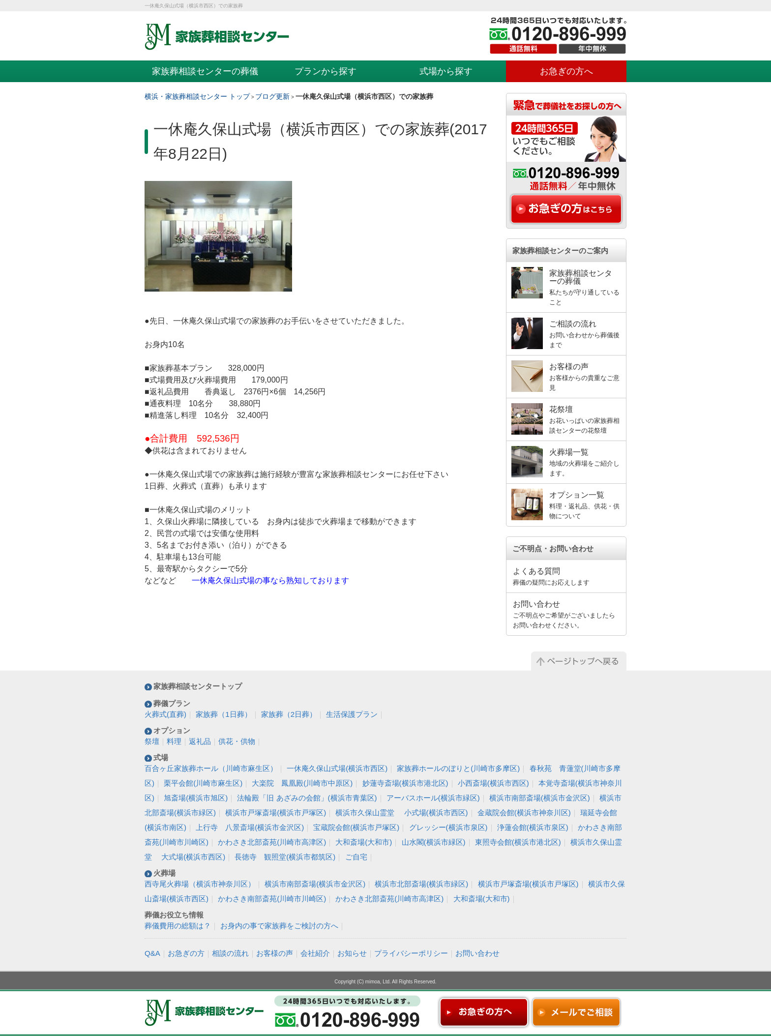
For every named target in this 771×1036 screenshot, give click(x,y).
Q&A (152, 953)
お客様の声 (274, 953)
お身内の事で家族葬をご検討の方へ (279, 925)
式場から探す (446, 71)
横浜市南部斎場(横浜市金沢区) (539, 798)
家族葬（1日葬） (223, 714)
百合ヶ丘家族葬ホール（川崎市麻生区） (211, 768)
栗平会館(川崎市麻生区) (203, 783)
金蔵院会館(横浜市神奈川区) (524, 812)
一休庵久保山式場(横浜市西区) (337, 768)
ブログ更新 (272, 96)
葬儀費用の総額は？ (178, 925)
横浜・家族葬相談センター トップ (197, 96)
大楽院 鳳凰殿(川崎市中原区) (302, 783)
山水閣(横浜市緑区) (434, 842)
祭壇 (152, 741)
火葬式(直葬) (165, 714)
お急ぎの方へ (566, 71)
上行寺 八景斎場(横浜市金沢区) (250, 827)
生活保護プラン (352, 714)
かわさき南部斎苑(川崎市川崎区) (272, 898)
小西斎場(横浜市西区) (493, 783)
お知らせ (352, 953)
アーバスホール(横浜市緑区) (433, 798)
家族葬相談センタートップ (197, 686)
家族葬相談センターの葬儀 (205, 71)
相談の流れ (230, 953)
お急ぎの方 (186, 953)
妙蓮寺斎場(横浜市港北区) (405, 783)
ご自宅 (356, 857)
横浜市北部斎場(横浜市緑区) (421, 884)
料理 (174, 741)
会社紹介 (315, 953)
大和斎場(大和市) (363, 842)
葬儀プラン (171, 703)
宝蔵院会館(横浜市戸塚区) (356, 827)
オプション (171, 730)
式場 (160, 757)
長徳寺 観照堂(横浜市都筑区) (285, 857)
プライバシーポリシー (411, 953)
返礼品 (200, 741)
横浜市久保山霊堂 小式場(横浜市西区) (401, 812)
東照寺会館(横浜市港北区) (518, 842)
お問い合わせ (477, 953)
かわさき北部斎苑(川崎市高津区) (272, 842)
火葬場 (164, 873)
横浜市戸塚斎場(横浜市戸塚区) (275, 812)
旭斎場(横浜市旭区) (196, 798)
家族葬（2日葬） (289, 714)
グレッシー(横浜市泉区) (448, 827)
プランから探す (325, 71)
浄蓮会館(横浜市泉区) (532, 827)
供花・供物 (236, 741)
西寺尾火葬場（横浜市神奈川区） (200, 884)
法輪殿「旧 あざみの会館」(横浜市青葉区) (307, 798)
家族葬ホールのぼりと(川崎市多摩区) (458, 768)
